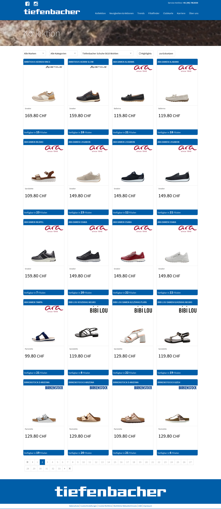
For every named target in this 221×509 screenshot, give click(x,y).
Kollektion (100, 13)
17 (127, 462)
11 (90, 462)
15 (115, 462)
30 (40, 468)
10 (83, 462)
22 (159, 462)
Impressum (147, 506)
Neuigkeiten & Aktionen (121, 13)
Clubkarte (168, 13)
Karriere (181, 13)
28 (28, 468)
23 (165, 462)
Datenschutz (74, 506)
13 (102, 462)
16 (121, 462)
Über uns (193, 13)
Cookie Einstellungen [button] (88, 506)
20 (146, 462)
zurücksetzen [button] (166, 53)
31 (46, 468)
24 (171, 462)
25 (178, 462)
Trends (141, 13)
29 (34, 468)
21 (152, 462)
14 (108, 462)
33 (59, 468)
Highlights (145, 53)
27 (190, 462)
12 (96, 462)
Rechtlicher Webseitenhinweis (125, 506)
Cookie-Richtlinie (105, 506)
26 (184, 462)
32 (53, 468)
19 (140, 462)
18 (134, 462)
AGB (140, 506)
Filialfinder (153, 13)
